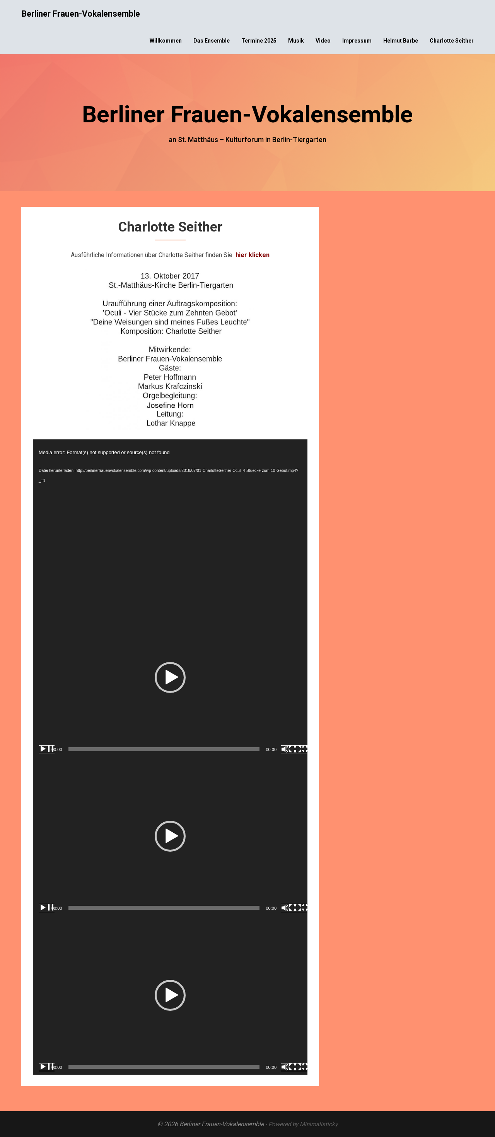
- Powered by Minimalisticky (301, 1124)
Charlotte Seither (452, 41)
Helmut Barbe (400, 41)
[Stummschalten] (289, 749)
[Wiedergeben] (47, 749)
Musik (296, 41)
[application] (170, 518)
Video (323, 41)
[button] (170, 677)
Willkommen (166, 41)
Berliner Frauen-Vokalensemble (81, 14)
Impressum (357, 41)
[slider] (164, 749)
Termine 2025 (259, 41)
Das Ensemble (211, 41)
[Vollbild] (301, 749)
